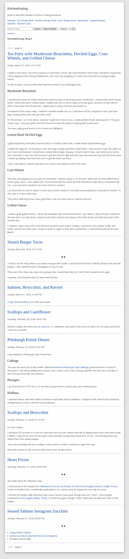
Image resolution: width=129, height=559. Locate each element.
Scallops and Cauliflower (29, 311)
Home (10, 33)
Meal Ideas (83, 20)
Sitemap (11, 20)
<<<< (10, 48)
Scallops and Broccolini (27, 412)
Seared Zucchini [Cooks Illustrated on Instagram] (33, 535)
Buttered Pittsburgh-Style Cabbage (71, 367)
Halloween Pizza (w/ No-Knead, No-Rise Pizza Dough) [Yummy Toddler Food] (78, 486)
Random (11, 23)
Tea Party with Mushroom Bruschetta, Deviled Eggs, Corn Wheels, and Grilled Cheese (57, 55)
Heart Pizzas (18, 459)
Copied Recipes (97, 20)
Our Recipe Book (25, 20)
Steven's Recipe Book (45, 20)
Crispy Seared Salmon (18, 301)
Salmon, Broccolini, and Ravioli (35, 287)
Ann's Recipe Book (67, 20)
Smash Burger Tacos (25, 242)
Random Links (24, 23)
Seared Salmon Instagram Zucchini (37, 511)
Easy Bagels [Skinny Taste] (34, 498)
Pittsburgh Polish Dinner (28, 339)
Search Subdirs (49, 29)
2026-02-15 (47, 326)
